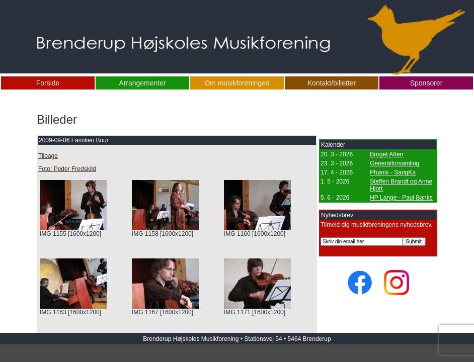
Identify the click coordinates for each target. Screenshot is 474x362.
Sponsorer (426, 83)
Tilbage (48, 155)
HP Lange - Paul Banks (401, 197)
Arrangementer (142, 83)
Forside (48, 83)
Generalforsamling (394, 163)
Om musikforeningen (236, 83)
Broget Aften (386, 154)
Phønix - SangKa (393, 172)
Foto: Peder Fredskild (67, 168)
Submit (414, 241)
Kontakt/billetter (331, 83)
